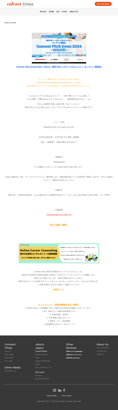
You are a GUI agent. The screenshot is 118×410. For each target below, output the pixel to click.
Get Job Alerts (103, 4)
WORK (51, 11)
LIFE (57, 11)
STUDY (64, 11)
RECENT (43, 11)
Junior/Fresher (41, 351)
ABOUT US (74, 11)
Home (6, 23)
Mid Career (39, 372)
